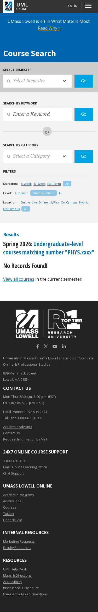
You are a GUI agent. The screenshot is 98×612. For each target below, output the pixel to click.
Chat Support (13, 473)
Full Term (54, 184)
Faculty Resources (17, 547)
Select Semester (17, 70)
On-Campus (69, 202)
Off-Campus (11, 209)
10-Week (39, 184)
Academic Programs (18, 494)
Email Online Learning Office (25, 467)
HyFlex (54, 202)
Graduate (21, 193)
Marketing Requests (19, 541)
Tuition (8, 513)
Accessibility (12, 581)
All (67, 184)
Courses (9, 507)
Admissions (12, 501)
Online (25, 202)
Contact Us (11, 433)
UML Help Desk (15, 569)
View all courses (18, 279)
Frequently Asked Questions (25, 594)
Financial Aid (12, 519)
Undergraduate (43, 193)
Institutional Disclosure (21, 587)
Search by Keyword (20, 103)
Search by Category (20, 145)
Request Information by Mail (25, 439)
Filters (9, 171)
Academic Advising (17, 426)
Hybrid (84, 202)
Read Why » (49, 28)
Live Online (40, 202)
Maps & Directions (17, 575)
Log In (72, 5)
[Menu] (88, 5)
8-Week (26, 184)
